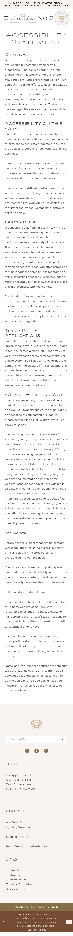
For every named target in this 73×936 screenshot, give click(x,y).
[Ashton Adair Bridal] (23, 21)
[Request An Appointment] (62, 21)
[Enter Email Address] (36, 742)
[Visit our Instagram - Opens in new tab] (27, 754)
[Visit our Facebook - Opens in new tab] (36, 754)
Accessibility (15, 892)
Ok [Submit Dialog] (69, 925)
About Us (13, 873)
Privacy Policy (16, 883)
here (42, 933)
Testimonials (15, 878)
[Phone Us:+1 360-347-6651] (39, 21)
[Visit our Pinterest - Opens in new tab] (46, 754)
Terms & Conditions (20, 888)
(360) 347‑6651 (15, 536)
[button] (6, 21)
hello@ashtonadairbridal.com (25, 595)
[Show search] (45, 21)
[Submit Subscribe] (64, 742)
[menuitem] (6, 21)
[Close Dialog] (3, 925)
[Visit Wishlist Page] (51, 21)
